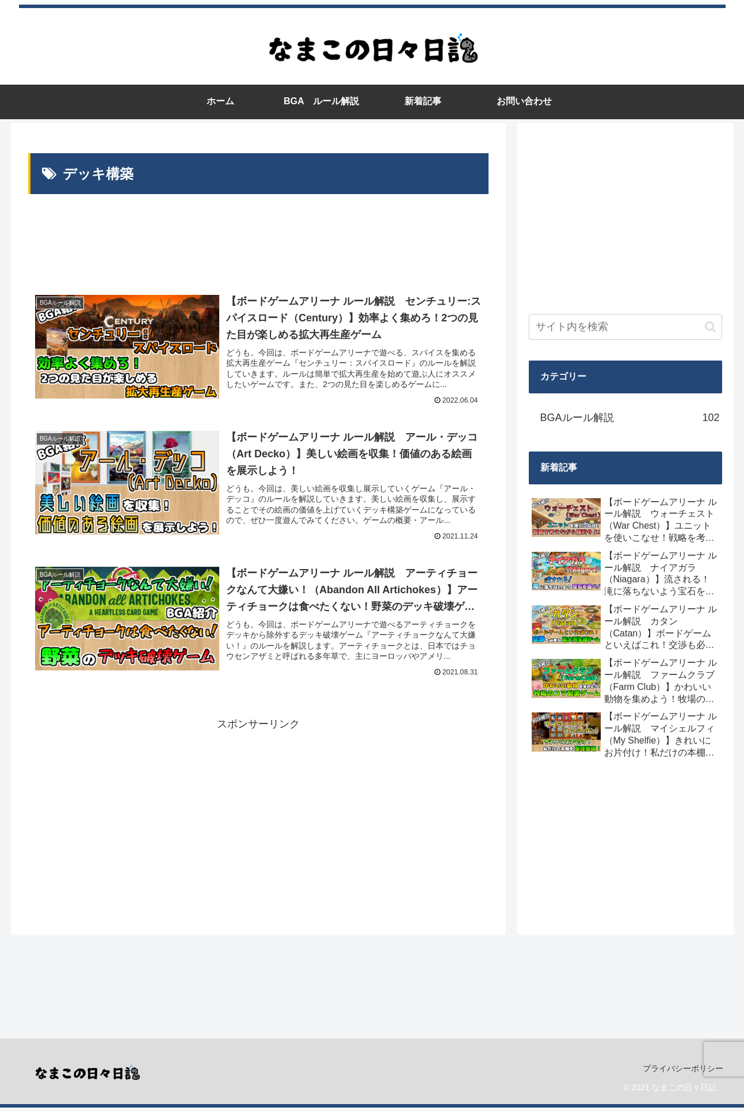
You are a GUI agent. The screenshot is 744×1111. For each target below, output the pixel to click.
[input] (625, 327)
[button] (710, 326)
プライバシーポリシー (682, 1071)
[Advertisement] (258, 242)
